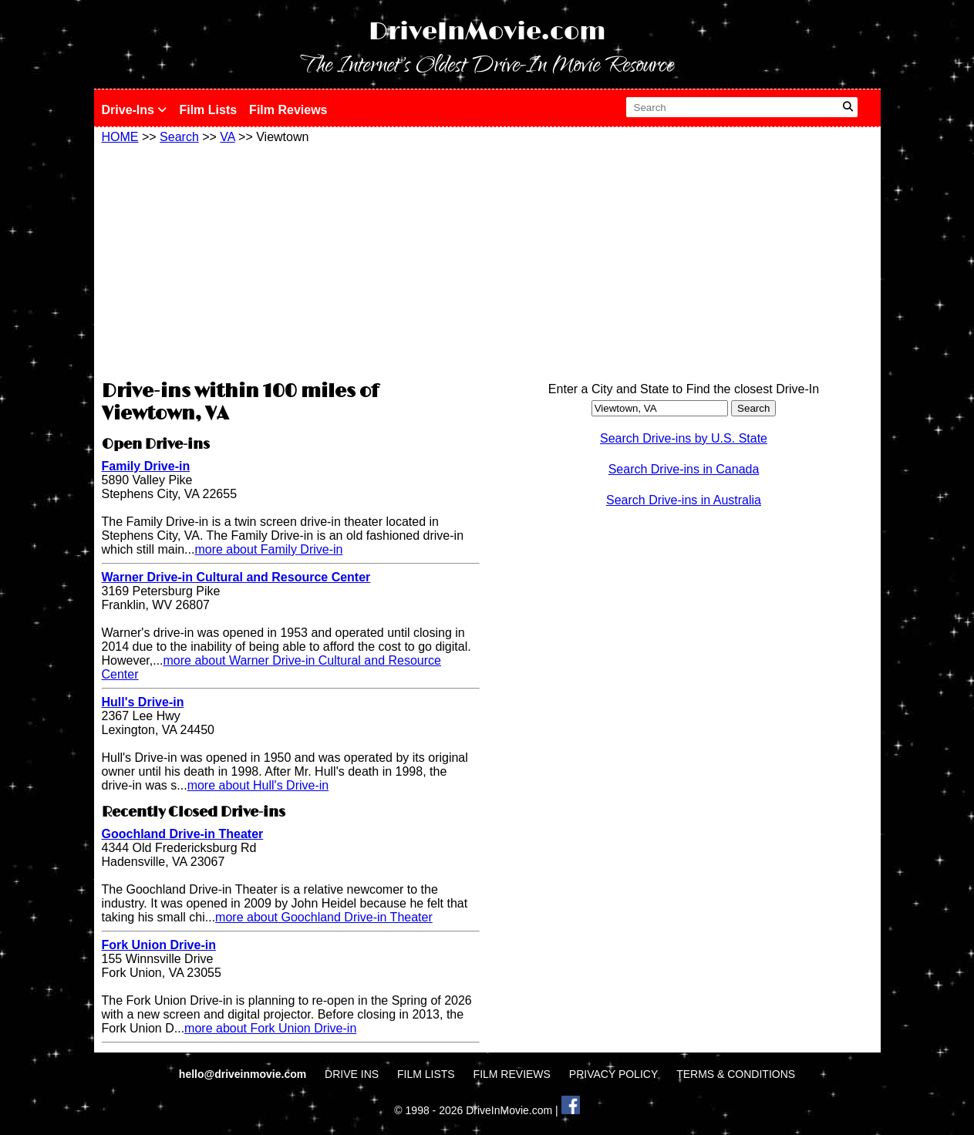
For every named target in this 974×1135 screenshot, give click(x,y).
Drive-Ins (134, 109)
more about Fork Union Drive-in (270, 1028)
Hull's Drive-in (143, 702)
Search (179, 136)
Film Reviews (288, 109)
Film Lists (208, 109)
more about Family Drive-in (268, 549)
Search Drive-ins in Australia (683, 500)
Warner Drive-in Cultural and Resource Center (236, 577)
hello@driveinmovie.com (244, 1074)
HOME (120, 136)
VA (227, 136)
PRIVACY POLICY (613, 1074)
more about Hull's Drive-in (258, 785)
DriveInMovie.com (487, 32)
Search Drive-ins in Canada (684, 469)
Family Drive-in (146, 466)
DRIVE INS (352, 1074)
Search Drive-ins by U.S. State (683, 438)
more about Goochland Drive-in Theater (324, 917)
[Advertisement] (290, 260)
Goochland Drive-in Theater (183, 833)
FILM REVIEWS (512, 1074)
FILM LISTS (426, 1074)
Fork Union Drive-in (159, 944)
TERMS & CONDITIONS (735, 1074)
